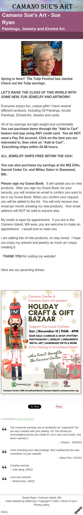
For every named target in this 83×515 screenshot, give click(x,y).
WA (59, 497)
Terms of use (68, 501)
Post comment (25, 418)
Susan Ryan (29, 497)
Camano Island (47, 497)
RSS (3, 512)
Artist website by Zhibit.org (20, 501)
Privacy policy (41, 504)
